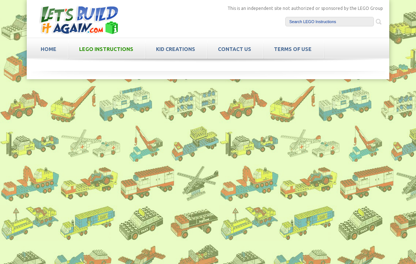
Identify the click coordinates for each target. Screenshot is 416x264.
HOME (48, 49)
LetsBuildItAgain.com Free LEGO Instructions (79, 19)
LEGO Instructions (106, 49)
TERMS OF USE (293, 49)
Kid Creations (175, 49)
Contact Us (234, 49)
